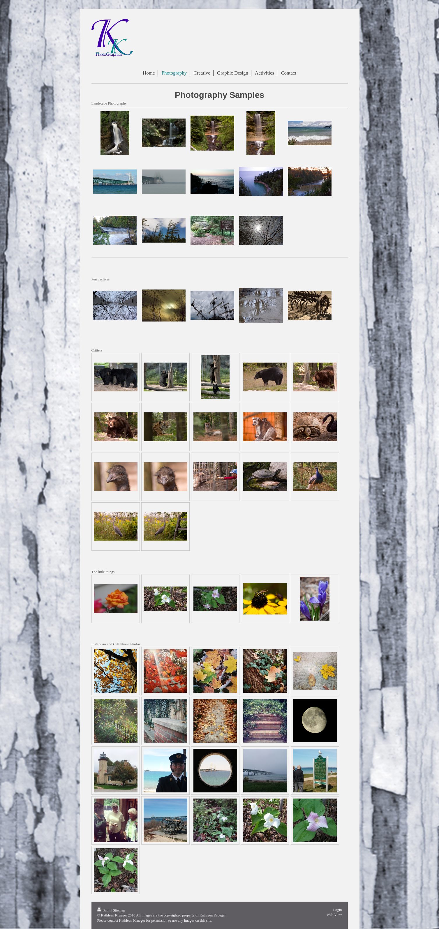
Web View (334, 915)
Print (104, 910)
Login (337, 910)
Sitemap (119, 910)
